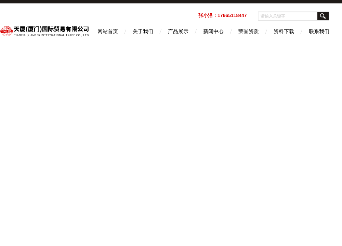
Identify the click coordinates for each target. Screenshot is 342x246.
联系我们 (319, 31)
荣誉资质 (248, 31)
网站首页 (107, 31)
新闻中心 (213, 31)
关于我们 (143, 31)
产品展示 (178, 31)
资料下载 (284, 31)
